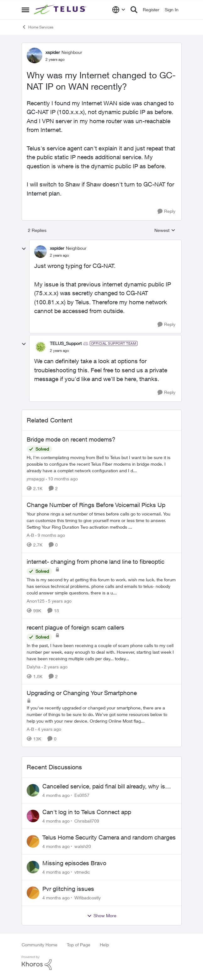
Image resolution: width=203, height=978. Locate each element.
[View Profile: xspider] (34, 55)
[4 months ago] (56, 795)
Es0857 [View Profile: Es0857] (81, 795)
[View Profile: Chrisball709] (33, 816)
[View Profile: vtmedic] (33, 867)
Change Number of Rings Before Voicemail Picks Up (96, 504)
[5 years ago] (59, 601)
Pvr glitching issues (68, 888)
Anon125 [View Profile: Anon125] (36, 601)
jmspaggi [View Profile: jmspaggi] (36, 478)
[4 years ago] (48, 729)
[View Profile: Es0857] (33, 790)
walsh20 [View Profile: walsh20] (82, 846)
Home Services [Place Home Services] (37, 26)
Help (104, 944)
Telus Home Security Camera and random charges (109, 837)
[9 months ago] (50, 535)
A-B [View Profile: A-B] (30, 535)
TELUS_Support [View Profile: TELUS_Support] (66, 343)
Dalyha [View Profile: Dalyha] (33, 666)
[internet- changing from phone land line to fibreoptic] (102, 586)
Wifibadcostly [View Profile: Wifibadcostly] (87, 897)
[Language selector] (119, 9)
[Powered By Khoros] (102, 963)
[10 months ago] (62, 478)
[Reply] (166, 211)
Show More (101, 915)
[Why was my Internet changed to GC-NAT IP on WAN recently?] (59, 255)
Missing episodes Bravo (74, 863)
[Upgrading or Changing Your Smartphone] (102, 714)
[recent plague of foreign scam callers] (102, 652)
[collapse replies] (24, 249)
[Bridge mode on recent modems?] (102, 463)
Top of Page (78, 944)
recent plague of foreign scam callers (75, 627)
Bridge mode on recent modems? (71, 439)
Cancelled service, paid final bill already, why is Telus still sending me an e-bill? (103, 786)
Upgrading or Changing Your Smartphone (82, 692)
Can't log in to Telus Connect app (86, 811)
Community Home (39, 944)
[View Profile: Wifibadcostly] (33, 892)
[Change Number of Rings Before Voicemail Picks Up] (102, 520)
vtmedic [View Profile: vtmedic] (82, 872)
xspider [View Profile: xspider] (52, 52)
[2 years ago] (54, 666)
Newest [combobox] (164, 230)
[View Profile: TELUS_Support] (40, 347)
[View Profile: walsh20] (33, 841)
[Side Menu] (25, 9)
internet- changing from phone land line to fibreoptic (95, 561)
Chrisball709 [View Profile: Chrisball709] (86, 820)
